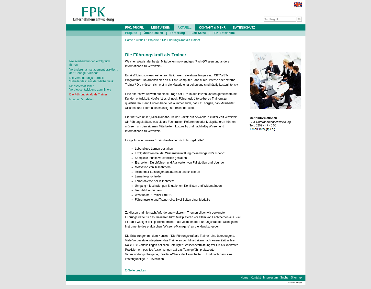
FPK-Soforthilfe (224, 33)
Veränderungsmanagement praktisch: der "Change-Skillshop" (93, 71)
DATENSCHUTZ (244, 27)
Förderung (177, 33)
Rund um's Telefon (81, 99)
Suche (284, 277)
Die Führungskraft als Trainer (88, 94)
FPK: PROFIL (134, 27)
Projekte (131, 33)
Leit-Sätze (198, 33)
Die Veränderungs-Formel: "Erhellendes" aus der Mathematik (91, 79)
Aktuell (140, 40)
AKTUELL (184, 27)
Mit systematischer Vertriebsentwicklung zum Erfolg (90, 87)
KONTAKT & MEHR (212, 27)
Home (129, 40)
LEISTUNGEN (160, 27)
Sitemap (296, 277)
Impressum (270, 277)
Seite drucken (135, 270)
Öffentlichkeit (153, 33)
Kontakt (256, 277)
